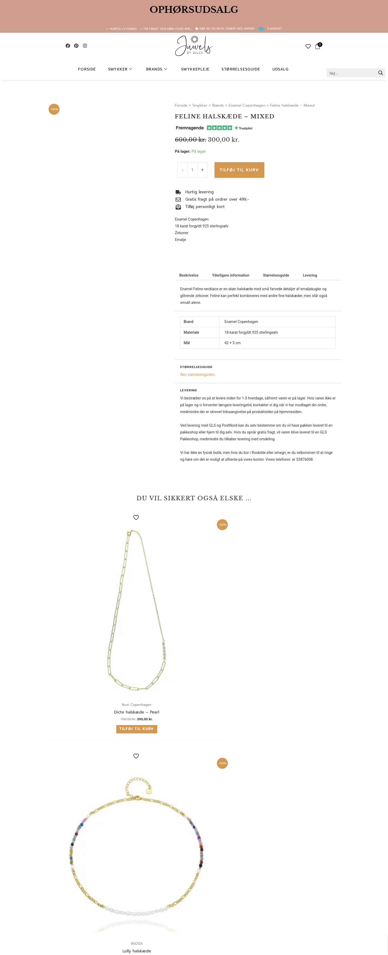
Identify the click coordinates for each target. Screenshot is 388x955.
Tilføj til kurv (238, 170)
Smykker (128, 69)
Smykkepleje (194, 69)
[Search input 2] (351, 73)
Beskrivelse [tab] (188, 275)
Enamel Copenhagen (247, 105)
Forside (99, 69)
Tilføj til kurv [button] (79, 615)
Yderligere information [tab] (230, 275)
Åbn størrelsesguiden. (198, 374)
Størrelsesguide (236, 69)
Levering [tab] (310, 275)
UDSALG (271, 69)
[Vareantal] (192, 170)
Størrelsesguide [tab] (276, 275)
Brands (160, 69)
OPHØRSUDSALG (194, 9)
